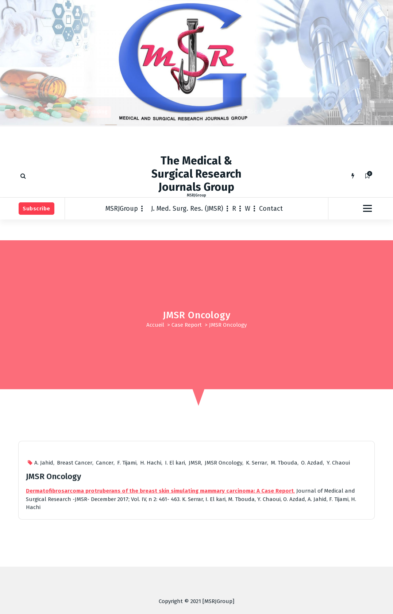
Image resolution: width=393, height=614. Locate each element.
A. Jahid (43, 544)
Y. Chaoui (338, 544)
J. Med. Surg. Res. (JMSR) (187, 209)
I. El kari (175, 544)
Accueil (155, 325)
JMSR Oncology (223, 544)
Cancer (104, 544)
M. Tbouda (284, 544)
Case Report (187, 325)
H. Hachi (150, 544)
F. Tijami (126, 544)
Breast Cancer (74, 544)
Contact (271, 209)
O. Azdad (312, 544)
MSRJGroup (121, 209)
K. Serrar (256, 544)
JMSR (195, 544)
